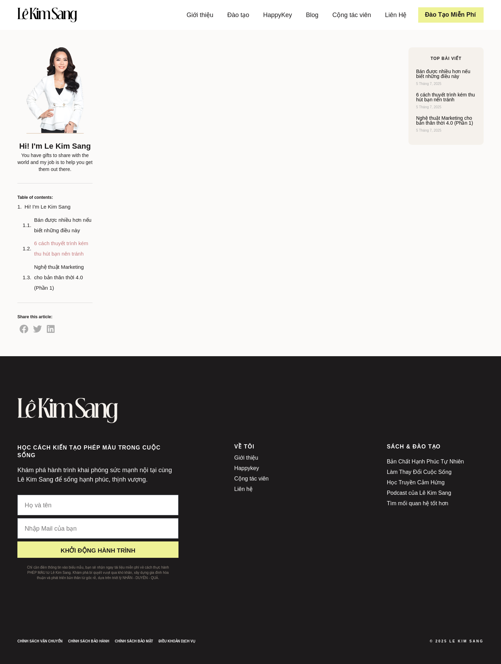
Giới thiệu (197, 14)
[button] (24, 329)
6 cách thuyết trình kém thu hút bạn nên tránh (61, 248)
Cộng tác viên (349, 14)
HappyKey (275, 14)
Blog (310, 14)
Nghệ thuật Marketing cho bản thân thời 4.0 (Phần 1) (59, 277)
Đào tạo (236, 14)
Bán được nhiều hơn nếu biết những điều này (63, 225)
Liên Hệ (393, 14)
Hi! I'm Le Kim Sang (48, 207)
